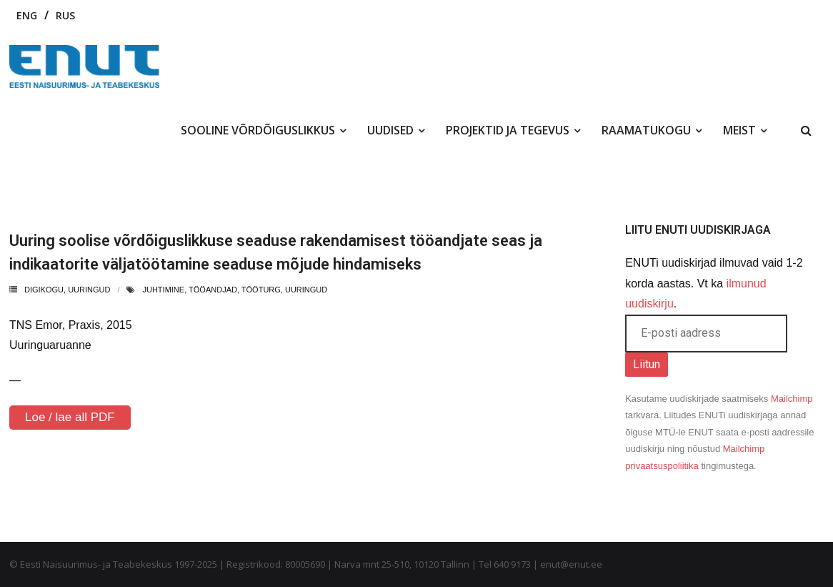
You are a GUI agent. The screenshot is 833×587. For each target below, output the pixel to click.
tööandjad (213, 289)
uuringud (89, 289)
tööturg (261, 289)
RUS (65, 15)
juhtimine (163, 289)
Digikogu (44, 289)
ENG (26, 15)
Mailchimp (792, 398)
